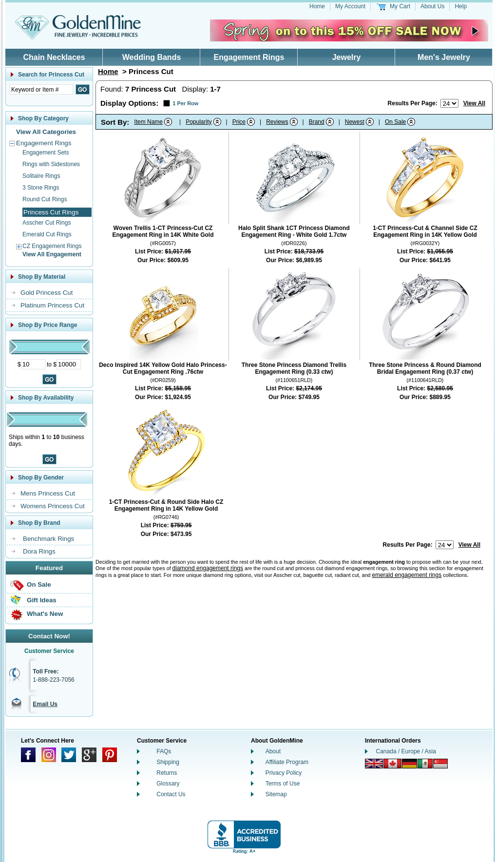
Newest (354, 121)
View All (474, 103)
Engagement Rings (249, 57)
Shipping (167, 762)
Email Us (45, 704)
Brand (316, 121)
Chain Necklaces (54, 57)
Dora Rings (39, 551)
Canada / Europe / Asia (406, 751)
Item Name (148, 121)
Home (317, 6)
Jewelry (346, 57)
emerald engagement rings (406, 575)
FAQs (163, 751)
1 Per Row (185, 103)
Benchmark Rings (48, 538)
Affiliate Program (287, 762)
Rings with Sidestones (51, 164)
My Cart (400, 6)
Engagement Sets (45, 152)
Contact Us (170, 794)
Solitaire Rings (41, 175)
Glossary (167, 783)
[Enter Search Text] (41, 89)
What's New (45, 613)
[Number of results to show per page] (449, 103)
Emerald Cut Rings (47, 234)
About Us (432, 6)
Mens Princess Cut (47, 493)
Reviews (277, 121)
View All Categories (46, 131)
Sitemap (276, 794)
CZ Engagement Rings (51, 246)
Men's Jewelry (444, 57)
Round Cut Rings (44, 199)
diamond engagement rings (207, 568)
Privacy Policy (284, 772)
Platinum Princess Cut (52, 305)
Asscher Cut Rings (46, 222)
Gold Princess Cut (46, 292)
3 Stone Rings (40, 187)
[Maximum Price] (69, 364)
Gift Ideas (42, 600)
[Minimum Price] (33, 364)
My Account (350, 6)
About (273, 751)
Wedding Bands (151, 57)
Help (461, 6)
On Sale (39, 584)
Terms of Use (283, 783)
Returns (166, 772)
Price (239, 121)
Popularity (198, 121)
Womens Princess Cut (52, 506)
